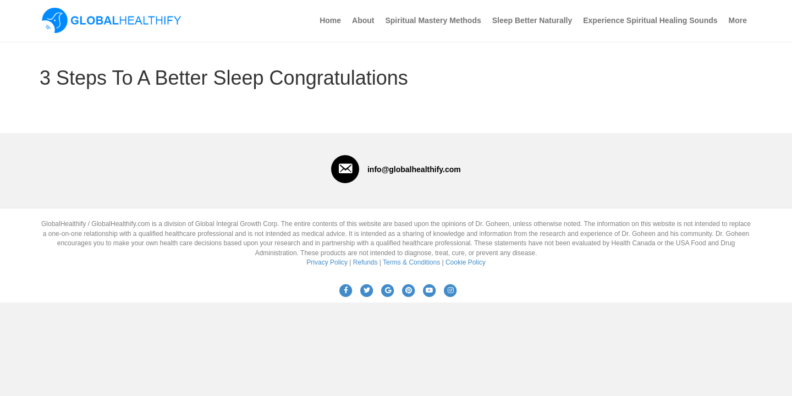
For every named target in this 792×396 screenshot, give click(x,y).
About (363, 20)
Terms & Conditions (411, 262)
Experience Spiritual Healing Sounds (650, 20)
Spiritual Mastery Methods (433, 20)
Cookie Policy (466, 262)
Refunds (365, 262)
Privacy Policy (327, 262)
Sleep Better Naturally (532, 20)
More (738, 20)
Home (330, 20)
